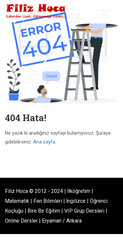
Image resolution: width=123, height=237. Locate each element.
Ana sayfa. (44, 142)
